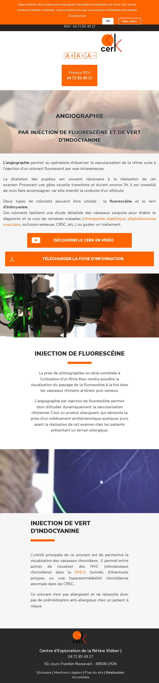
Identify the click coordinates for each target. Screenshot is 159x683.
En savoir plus (77, 15)
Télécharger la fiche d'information (82, 258)
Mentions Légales (68, 672)
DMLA (80, 572)
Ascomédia (80, 677)
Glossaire (44, 672)
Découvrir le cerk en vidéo (84, 240)
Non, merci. (129, 21)
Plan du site (94, 672)
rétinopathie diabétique (104, 218)
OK (108, 21)
